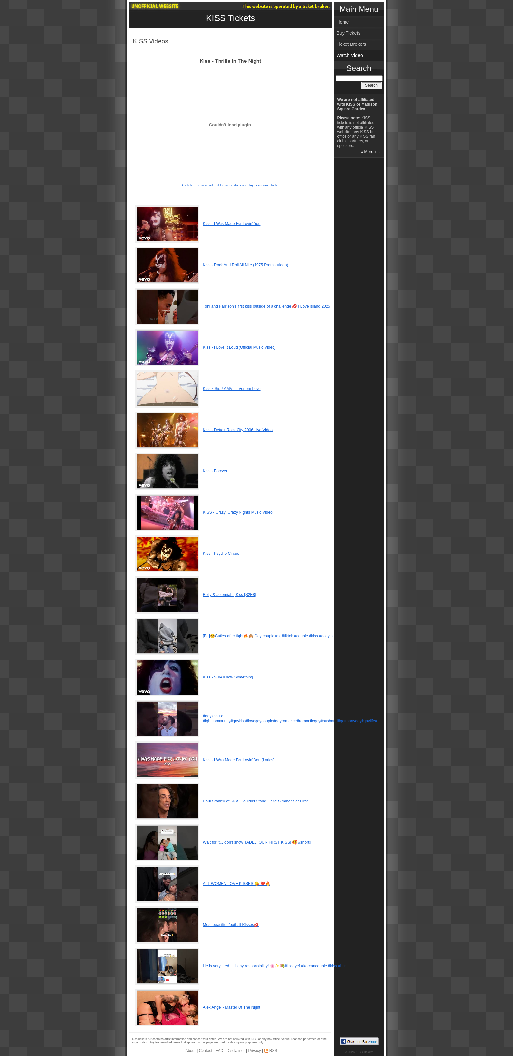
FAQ (219, 1050)
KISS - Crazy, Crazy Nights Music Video (238, 512)
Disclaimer (236, 1050)
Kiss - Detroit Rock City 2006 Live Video (238, 430)
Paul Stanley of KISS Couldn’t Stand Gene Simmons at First (255, 801)
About (190, 1050)
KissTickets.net (142, 1039)
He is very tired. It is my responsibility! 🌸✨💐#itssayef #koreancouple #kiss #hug (275, 966)
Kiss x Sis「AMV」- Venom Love (232, 388)
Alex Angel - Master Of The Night (231, 1007)
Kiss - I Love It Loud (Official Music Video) (239, 347)
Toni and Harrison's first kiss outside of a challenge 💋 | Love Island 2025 (266, 306)
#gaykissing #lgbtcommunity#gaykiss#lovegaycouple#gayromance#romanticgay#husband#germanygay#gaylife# (290, 719)
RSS (273, 1050)
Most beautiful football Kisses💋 (231, 925)
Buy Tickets (348, 33)
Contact (205, 1050)
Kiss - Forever (215, 471)
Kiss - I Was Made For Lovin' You (232, 223)
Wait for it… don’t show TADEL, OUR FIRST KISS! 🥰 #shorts (257, 842)
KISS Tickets (230, 18)
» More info (370, 152)
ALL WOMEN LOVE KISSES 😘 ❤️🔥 (236, 883)
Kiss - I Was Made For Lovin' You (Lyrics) (238, 760)
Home (342, 22)
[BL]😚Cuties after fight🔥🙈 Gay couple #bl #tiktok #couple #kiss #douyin (268, 636)
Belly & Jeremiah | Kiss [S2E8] (229, 594)
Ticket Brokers (351, 44)
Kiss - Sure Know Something (228, 677)
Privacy (254, 1050)
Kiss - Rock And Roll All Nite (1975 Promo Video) (245, 265)
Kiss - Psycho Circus (221, 553)
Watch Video (349, 55)
